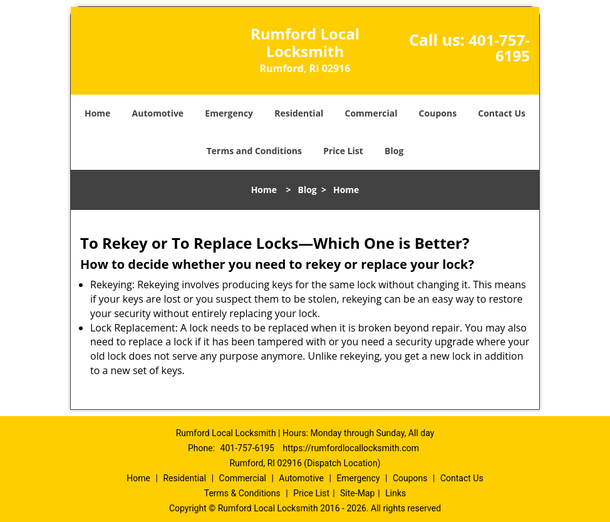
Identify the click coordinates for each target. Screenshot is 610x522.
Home (97, 113)
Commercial (371, 113)
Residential (298, 113)
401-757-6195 (499, 47)
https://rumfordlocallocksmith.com (350, 448)
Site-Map (357, 493)
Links (395, 493)
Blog (394, 151)
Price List (343, 151)
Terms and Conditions (254, 151)
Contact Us (501, 113)
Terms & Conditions (242, 493)
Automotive (158, 113)
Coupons (438, 113)
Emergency (229, 113)
